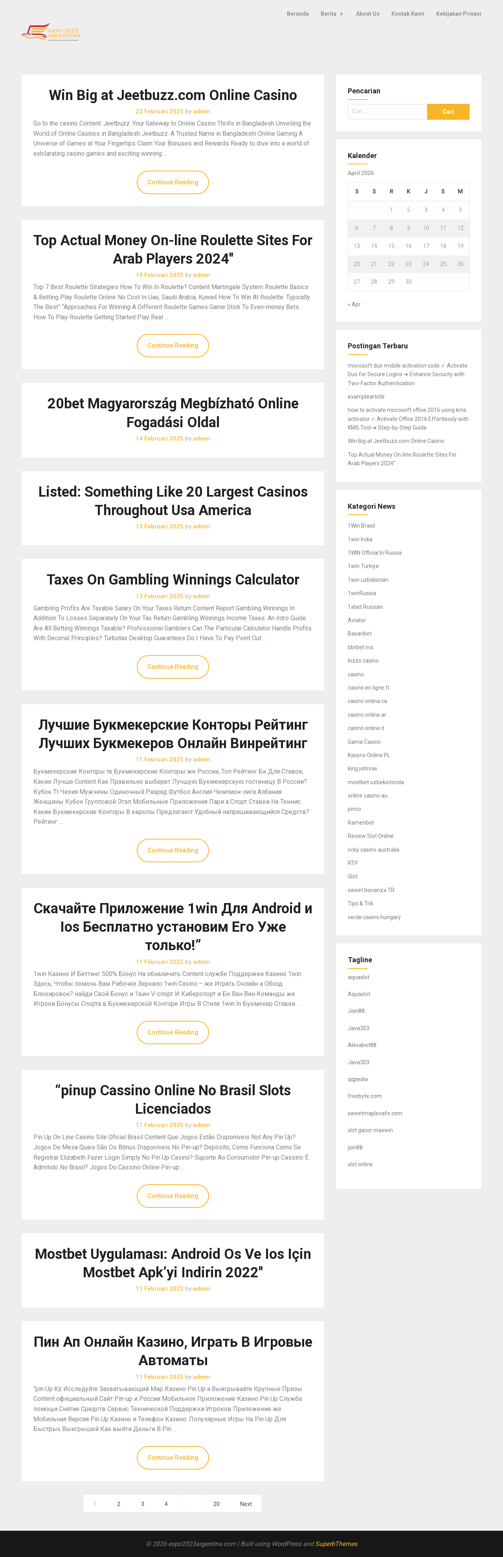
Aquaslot (359, 994)
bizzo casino (363, 660)
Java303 (358, 1028)
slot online (360, 1164)
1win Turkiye (363, 566)
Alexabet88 (362, 1045)
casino (356, 674)
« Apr (354, 304)
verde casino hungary (374, 917)
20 (216, 1504)
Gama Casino (364, 742)
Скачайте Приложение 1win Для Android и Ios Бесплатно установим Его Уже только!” (172, 927)
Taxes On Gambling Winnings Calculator (173, 580)
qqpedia (358, 1079)
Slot (353, 876)
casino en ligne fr (369, 688)
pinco (354, 809)
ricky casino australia (373, 850)
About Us (368, 14)
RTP (353, 863)
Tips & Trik (360, 903)
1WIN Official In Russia (375, 553)
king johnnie (362, 768)
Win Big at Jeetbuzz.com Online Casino (173, 95)
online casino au (367, 795)
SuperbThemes (336, 1544)
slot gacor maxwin (370, 1130)
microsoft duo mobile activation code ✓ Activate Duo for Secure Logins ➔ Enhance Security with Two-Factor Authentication (408, 374)
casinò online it (366, 728)
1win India (360, 539)
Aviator (357, 620)
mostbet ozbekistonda (376, 782)
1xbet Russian (365, 607)
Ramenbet (361, 822)
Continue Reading (172, 182)
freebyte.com (365, 1096)
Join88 (356, 1011)
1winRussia (362, 593)
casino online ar (367, 715)
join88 (355, 1147)
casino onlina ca (367, 701)
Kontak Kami (407, 14)
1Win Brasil (361, 526)
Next (246, 1504)
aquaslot (358, 977)
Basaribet (360, 633)
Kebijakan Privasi (458, 14)
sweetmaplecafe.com (375, 1113)
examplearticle (366, 396)
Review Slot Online (371, 836)
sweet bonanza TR (371, 890)
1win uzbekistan (368, 580)
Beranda (298, 14)
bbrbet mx (360, 647)
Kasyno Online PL (369, 755)
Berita (334, 13)
